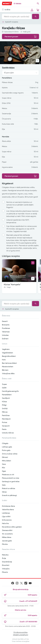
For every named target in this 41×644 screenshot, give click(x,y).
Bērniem (5, 370)
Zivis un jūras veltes (9, 454)
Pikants (5, 572)
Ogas (4, 471)
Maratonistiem (7, 366)
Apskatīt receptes (10, 22)
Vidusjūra (5, 568)
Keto (4, 359)
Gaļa (3, 485)
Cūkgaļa (5, 443)
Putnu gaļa (6, 450)
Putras (4, 422)
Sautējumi (6, 398)
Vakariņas (6, 331)
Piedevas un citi (8, 474)
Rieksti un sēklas (8, 488)
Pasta (4, 429)
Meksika (5, 555)
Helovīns (5, 523)
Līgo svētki (6, 516)
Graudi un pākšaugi (9, 495)
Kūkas (4, 401)
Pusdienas (6, 328)
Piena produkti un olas (10, 478)
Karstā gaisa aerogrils (10, 391)
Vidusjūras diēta (8, 373)
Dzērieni (5, 338)
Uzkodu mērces (8, 432)
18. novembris (7, 534)
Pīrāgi (4, 405)
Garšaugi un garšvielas (10, 481)
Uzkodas (5, 335)
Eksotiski (5, 565)
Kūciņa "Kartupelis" (12, 284)
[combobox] (16, 16)
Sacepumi (6, 426)
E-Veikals (17, 3)
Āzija (4, 558)
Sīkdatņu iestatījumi (20, 635)
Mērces (5, 412)
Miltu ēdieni (6, 460)
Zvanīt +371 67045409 (20, 601)
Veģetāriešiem (7, 352)
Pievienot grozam (20, 36)
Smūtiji (4, 408)
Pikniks (5, 544)
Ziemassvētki (7, 530)
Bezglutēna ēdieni (9, 356)
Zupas (4, 384)
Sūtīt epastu (20, 595)
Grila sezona (6, 520)
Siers (4, 464)
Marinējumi (6, 419)
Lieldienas (6, 513)
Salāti (4, 387)
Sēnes (4, 492)
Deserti (5, 321)
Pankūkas (6, 415)
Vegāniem (6, 349)
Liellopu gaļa (7, 447)
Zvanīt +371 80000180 (20, 621)
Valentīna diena (8, 509)
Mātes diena (6, 537)
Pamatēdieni (6, 394)
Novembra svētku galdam (12, 527)
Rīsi (3, 467)
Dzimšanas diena (8, 506)
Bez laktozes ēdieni (9, 363)
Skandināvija (7, 561)
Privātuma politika (20, 632)
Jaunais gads (7, 540)
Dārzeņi (5, 457)
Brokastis (5, 325)
